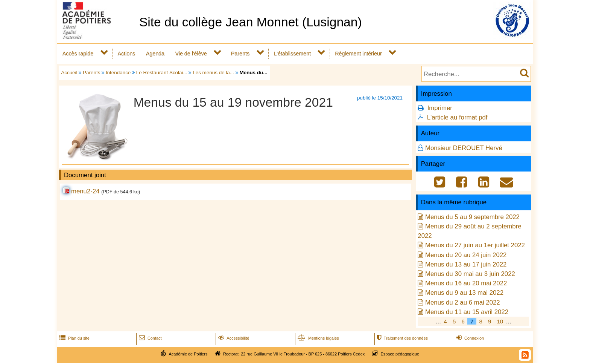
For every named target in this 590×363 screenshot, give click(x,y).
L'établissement (292, 54)
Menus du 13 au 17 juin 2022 (465, 264)
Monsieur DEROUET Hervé (463, 148)
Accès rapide (77, 54)
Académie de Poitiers (188, 354)
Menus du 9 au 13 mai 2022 (464, 292)
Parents (240, 54)
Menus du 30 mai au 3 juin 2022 (470, 273)
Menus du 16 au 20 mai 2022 (466, 283)
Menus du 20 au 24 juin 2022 (465, 255)
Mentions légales (317, 338)
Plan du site (74, 338)
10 (500, 321)
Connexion (469, 338)
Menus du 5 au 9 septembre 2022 (472, 217)
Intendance (118, 72)
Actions (126, 54)
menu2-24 (85, 191)
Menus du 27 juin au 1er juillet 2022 (475, 245)
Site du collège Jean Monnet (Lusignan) (250, 22)
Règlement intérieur (358, 54)
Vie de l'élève (191, 54)
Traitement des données (402, 338)
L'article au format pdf (457, 117)
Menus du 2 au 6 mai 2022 (462, 302)
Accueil (69, 72)
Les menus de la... (213, 72)
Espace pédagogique (400, 354)
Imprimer (439, 108)
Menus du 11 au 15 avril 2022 (466, 312)
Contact (149, 338)
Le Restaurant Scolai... (161, 72)
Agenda (155, 54)
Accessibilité (233, 338)
